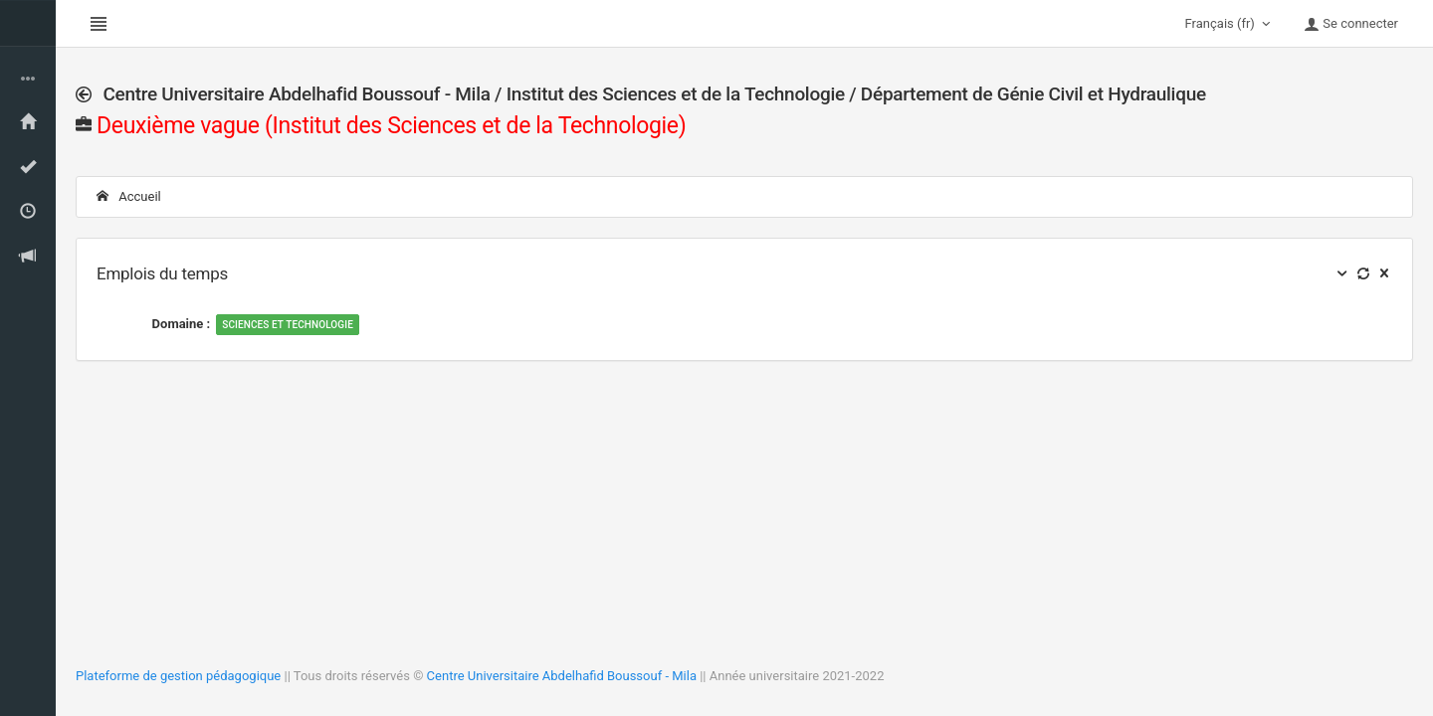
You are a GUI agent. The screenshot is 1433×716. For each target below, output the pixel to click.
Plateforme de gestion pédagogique (178, 675)
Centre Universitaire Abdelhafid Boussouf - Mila (562, 675)
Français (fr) (1230, 24)
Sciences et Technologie (287, 324)
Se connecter (1351, 24)
